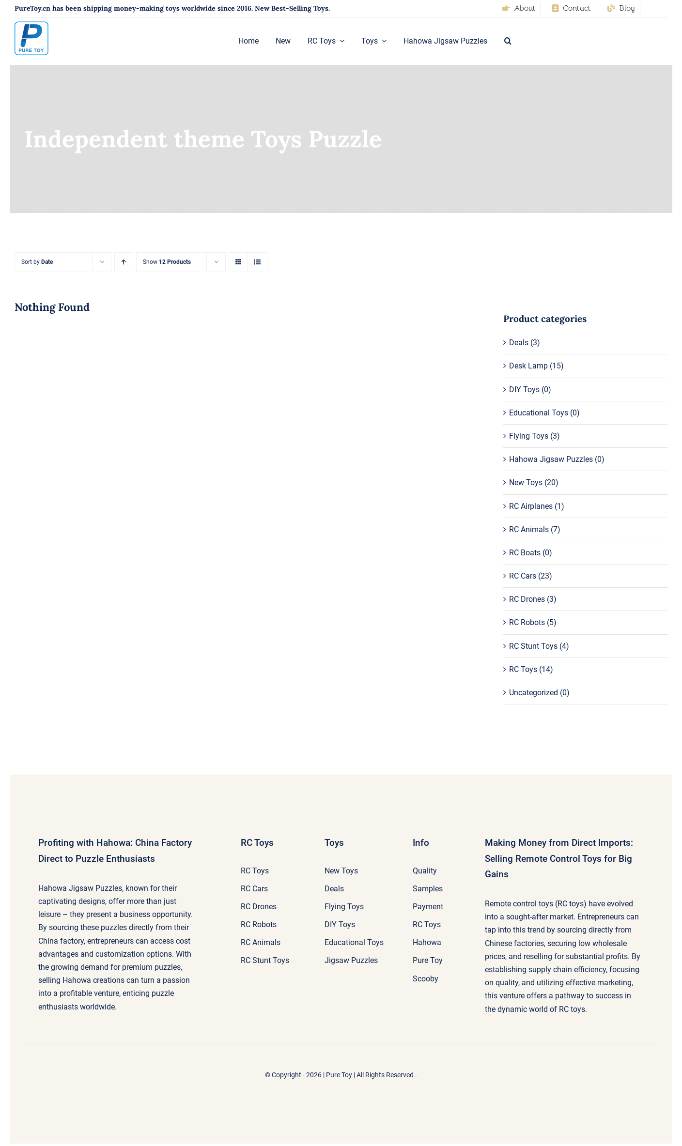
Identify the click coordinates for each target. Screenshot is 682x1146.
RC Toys (523, 669)
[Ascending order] (123, 262)
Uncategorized (533, 692)
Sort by (37, 262)
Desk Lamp (528, 365)
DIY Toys (524, 389)
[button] (508, 41)
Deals (518, 342)
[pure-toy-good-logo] (31, 25)
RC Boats (525, 552)
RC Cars (522, 576)
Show (167, 262)
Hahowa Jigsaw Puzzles (551, 459)
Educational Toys (538, 412)
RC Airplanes (531, 506)
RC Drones (527, 599)
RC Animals (529, 529)
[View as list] (257, 262)
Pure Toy (339, 1075)
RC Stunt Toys (533, 646)
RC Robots (527, 622)
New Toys (525, 482)
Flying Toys (528, 436)
